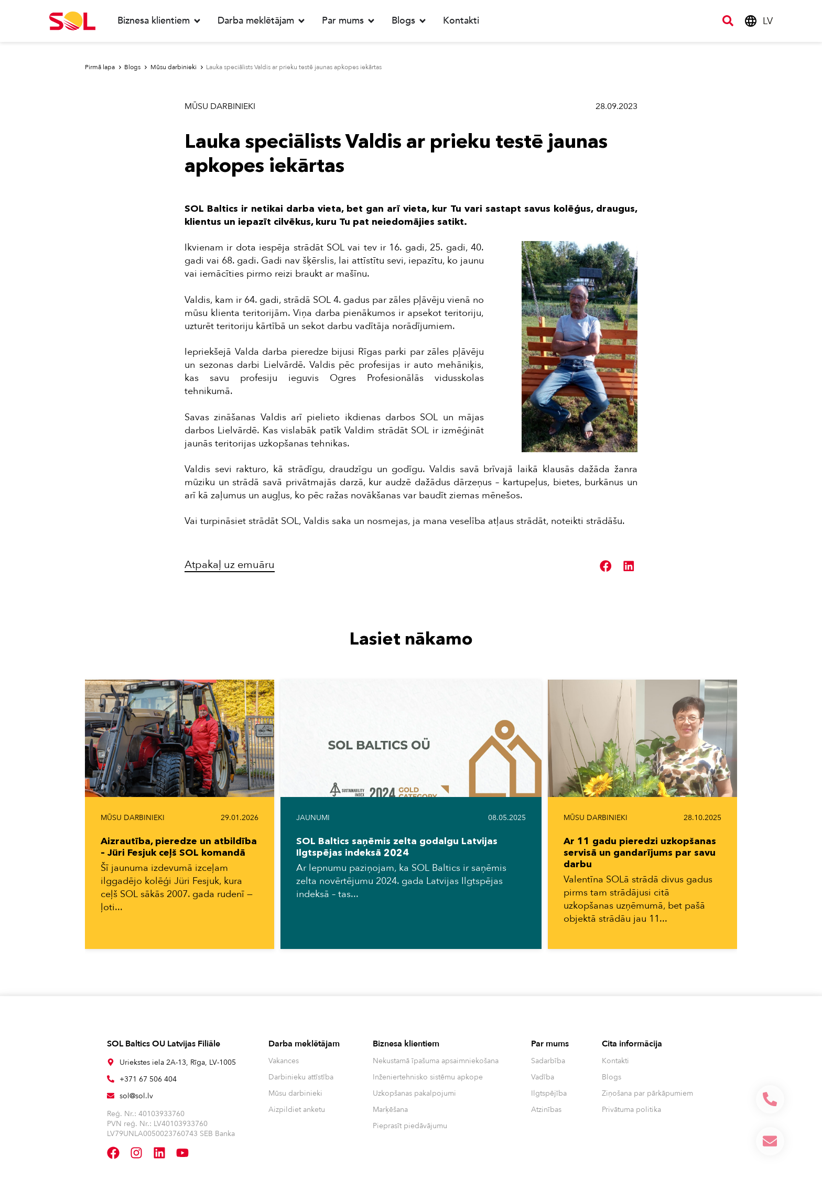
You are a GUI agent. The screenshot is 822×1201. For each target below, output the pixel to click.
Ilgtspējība (549, 1093)
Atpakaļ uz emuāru (230, 565)
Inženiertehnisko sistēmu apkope (428, 1077)
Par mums (550, 1044)
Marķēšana (390, 1110)
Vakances (283, 1061)
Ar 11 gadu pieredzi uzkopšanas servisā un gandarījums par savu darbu (640, 852)
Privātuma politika (631, 1110)
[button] (606, 566)
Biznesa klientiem (406, 1044)
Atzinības (546, 1110)
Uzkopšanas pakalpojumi (414, 1093)
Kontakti (615, 1061)
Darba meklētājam (304, 1044)
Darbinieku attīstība (300, 1077)
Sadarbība (548, 1061)
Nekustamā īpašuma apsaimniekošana (436, 1061)
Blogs (611, 1077)
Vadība (542, 1077)
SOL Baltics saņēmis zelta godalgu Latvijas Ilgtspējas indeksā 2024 (396, 846)
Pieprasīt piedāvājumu (410, 1126)
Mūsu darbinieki (220, 106)
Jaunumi (313, 818)
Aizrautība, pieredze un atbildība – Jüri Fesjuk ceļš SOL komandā (179, 846)
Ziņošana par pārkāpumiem (647, 1093)
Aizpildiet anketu (296, 1110)
